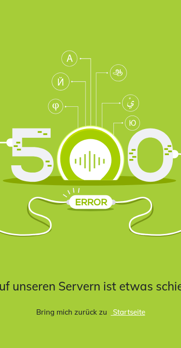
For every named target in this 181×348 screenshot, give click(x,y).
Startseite (128, 312)
